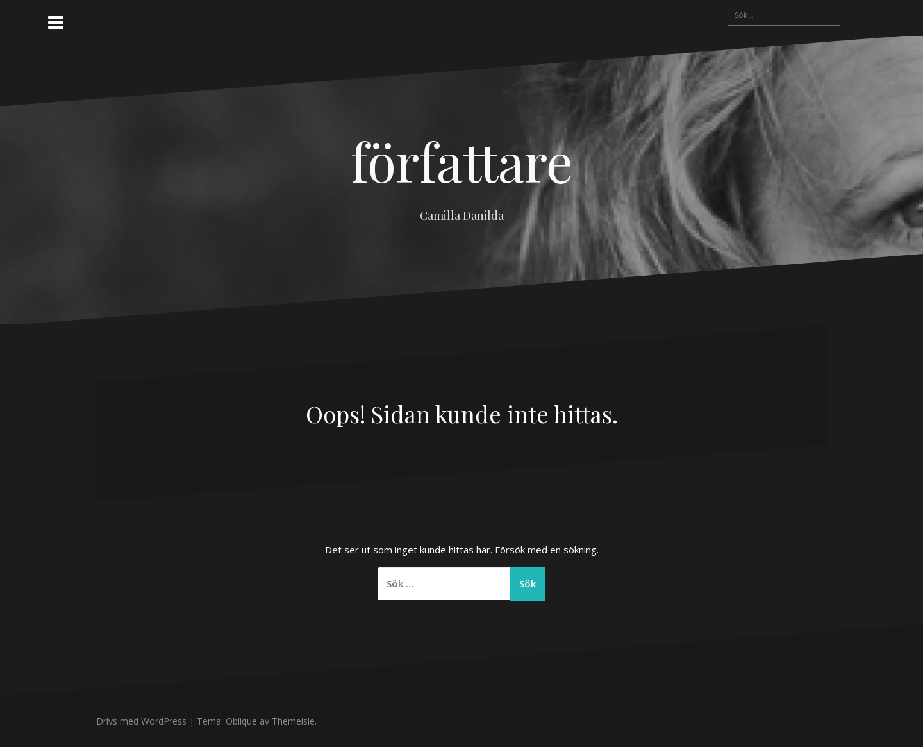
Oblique (241, 721)
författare (462, 161)
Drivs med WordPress (141, 721)
